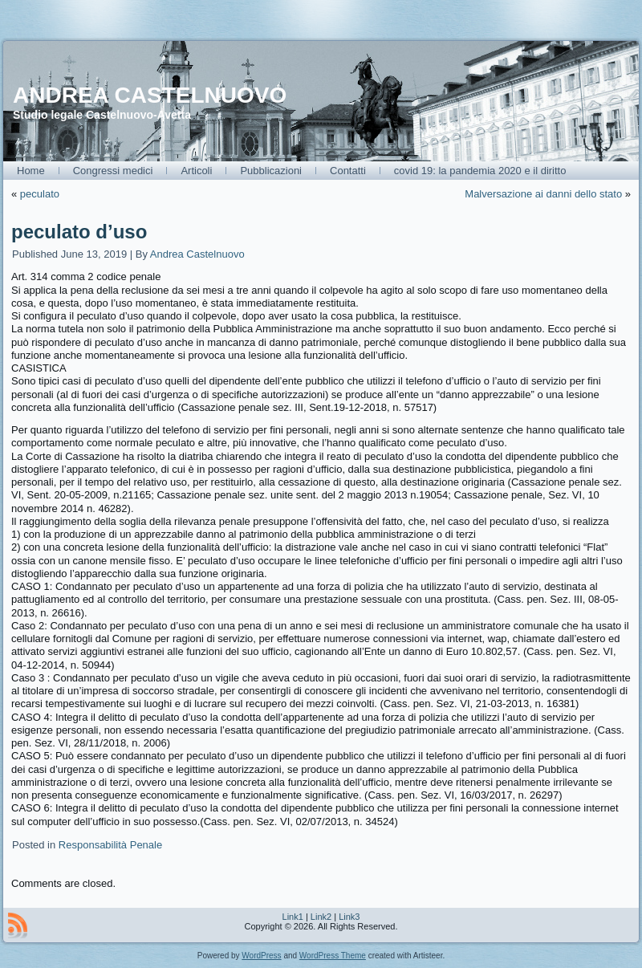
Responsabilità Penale (110, 845)
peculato (39, 194)
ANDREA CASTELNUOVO (149, 95)
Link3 (349, 916)
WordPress (261, 955)
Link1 (292, 916)
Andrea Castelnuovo (197, 254)
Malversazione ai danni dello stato (543, 194)
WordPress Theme (332, 955)
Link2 (321, 916)
